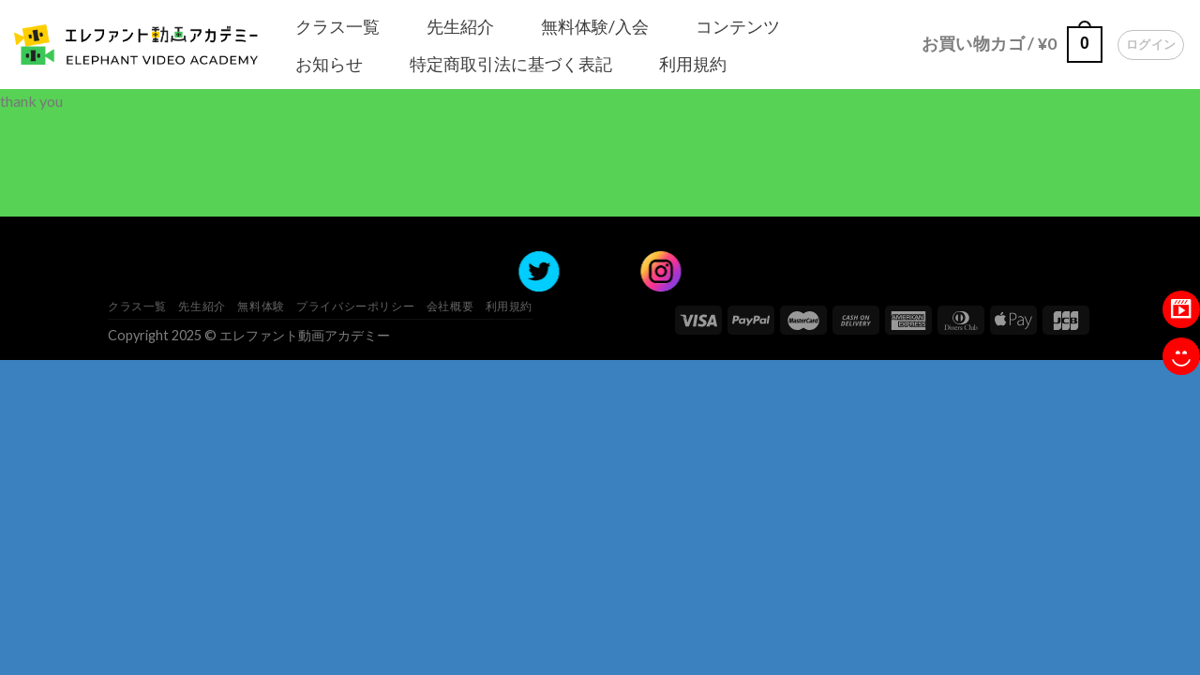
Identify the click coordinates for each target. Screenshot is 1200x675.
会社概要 (450, 306)
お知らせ (329, 63)
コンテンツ (738, 26)
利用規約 (693, 63)
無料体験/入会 (595, 26)
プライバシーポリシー (355, 306)
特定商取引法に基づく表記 (511, 63)
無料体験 (260, 306)
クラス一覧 (337, 26)
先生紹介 (460, 26)
